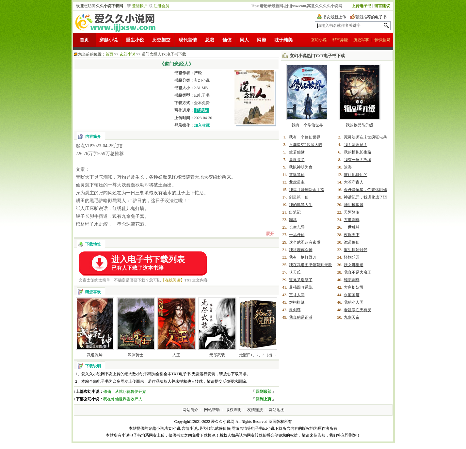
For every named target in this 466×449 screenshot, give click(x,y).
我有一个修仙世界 (307, 125)
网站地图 (276, 410)
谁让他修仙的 (355, 174)
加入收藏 (202, 125)
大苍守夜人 (353, 182)
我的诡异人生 (301, 204)
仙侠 (227, 40)
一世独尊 (352, 227)
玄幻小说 (319, 40)
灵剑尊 (295, 310)
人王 (176, 355)
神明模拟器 (353, 204)
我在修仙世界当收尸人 (122, 399)
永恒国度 (352, 295)
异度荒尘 (297, 159)
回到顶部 (263, 391)
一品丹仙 (297, 235)
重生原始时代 (355, 250)
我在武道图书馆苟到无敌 (310, 265)
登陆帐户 (140, 6)
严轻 (198, 73)
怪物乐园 (352, 257)
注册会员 (161, 6)
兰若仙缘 (297, 152)
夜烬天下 (352, 235)
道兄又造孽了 (301, 280)
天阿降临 (352, 212)
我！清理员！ (355, 144)
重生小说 (135, 40)
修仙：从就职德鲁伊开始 (124, 391)
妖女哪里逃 (353, 265)
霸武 (293, 219)
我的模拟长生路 (357, 152)
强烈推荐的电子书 (371, 17)
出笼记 (295, 212)
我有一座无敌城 (357, 159)
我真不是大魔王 (357, 272)
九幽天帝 (352, 317)
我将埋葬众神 (301, 250)
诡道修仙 (352, 242)
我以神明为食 (301, 167)
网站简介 (190, 410)
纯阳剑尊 (352, 280)
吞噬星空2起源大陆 (305, 144)
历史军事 (361, 40)
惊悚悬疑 (382, 40)
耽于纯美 (283, 40)
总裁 (209, 40)
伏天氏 (295, 272)
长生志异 (297, 227)
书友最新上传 (334, 17)
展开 (270, 233)
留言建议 (382, 6)
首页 (84, 40)
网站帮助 (212, 410)
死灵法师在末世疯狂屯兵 (365, 137)
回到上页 (263, 399)
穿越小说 (108, 40)
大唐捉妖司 (353, 287)
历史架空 (161, 40)
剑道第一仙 (299, 197)
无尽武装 (217, 355)
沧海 (348, 167)
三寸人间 (297, 295)
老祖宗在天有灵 (357, 310)
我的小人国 (353, 302)
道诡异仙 (297, 174)
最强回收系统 (301, 287)
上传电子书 (361, 6)
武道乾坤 (95, 355)
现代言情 (188, 40)
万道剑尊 (352, 219)
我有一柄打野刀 (302, 257)
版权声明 (233, 410)
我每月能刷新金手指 (306, 189)
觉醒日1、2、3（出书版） (261, 355)
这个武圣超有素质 (304, 242)
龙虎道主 (297, 182)
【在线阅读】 (173, 280)
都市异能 (340, 40)
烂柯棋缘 (297, 302)
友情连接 (255, 410)
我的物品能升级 (359, 125)
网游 (261, 40)
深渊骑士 (135, 355)
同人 (244, 40)
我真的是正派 (301, 317)
